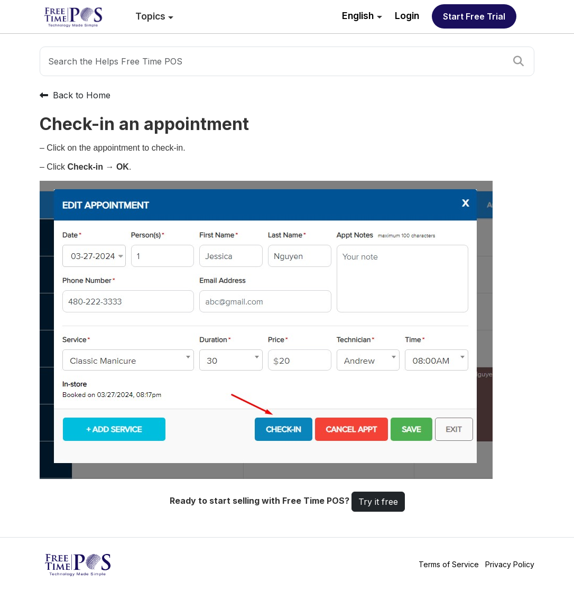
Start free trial (474, 16)
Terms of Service (449, 564)
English (358, 15)
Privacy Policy (509, 564)
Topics (150, 16)
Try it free (378, 501)
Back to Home (75, 95)
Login (407, 15)
